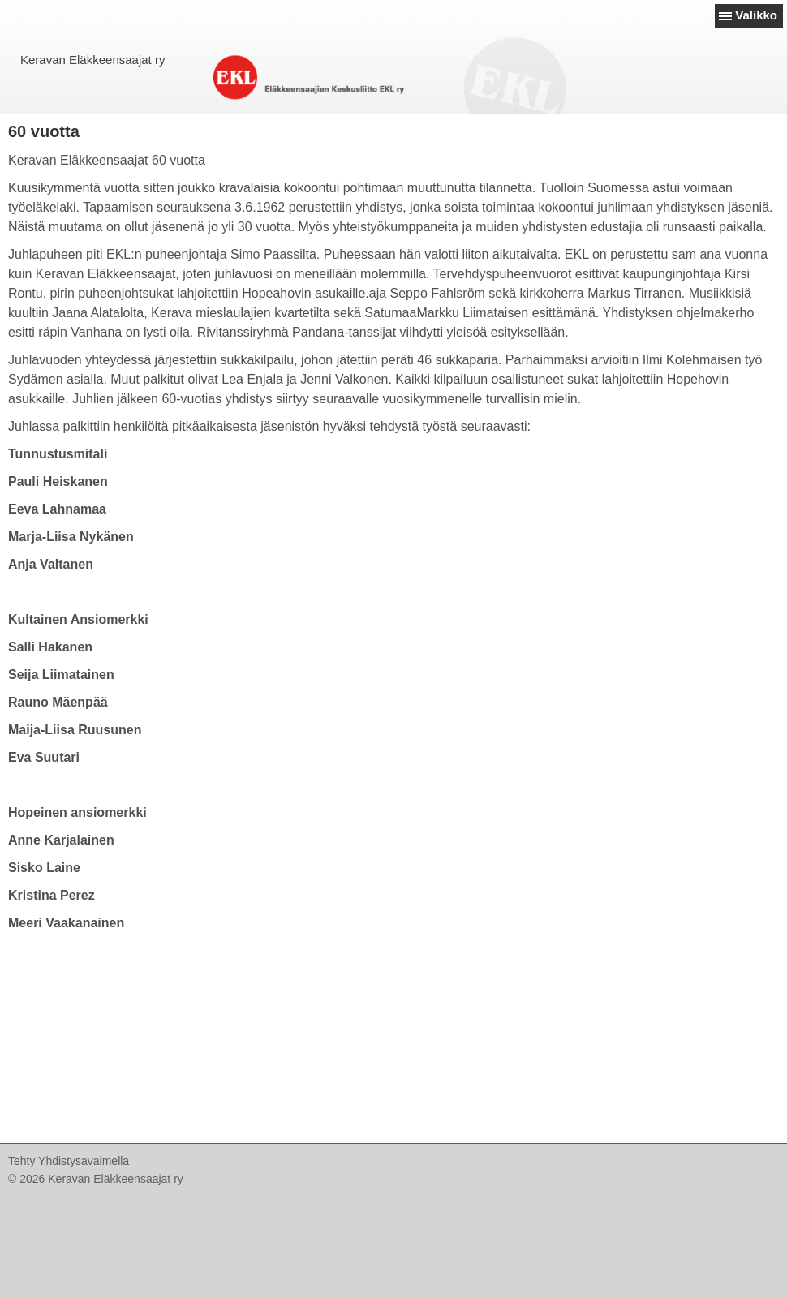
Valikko (756, 15)
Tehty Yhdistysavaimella (68, 1160)
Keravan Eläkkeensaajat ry (92, 60)
